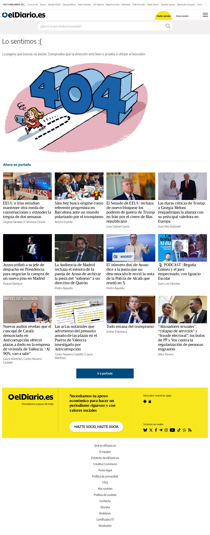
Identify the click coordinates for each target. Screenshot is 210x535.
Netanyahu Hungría (186, 4)
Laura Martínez (12, 359)
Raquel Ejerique (12, 283)
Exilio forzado (139, 4)
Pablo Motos (153, 4)
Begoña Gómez (113, 4)
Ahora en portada (17, 165)
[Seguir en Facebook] (156, 430)
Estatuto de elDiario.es (105, 458)
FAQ (105, 482)
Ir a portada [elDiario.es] (105, 373)
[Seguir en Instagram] (166, 430)
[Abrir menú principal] (205, 15)
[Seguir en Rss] (190, 430)
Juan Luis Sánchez (169, 283)
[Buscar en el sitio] (100, 26)
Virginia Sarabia (12, 222)
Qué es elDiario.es (105, 445)
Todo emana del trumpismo (130, 327)
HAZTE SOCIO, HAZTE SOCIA (96, 427)
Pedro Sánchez (84, 4)
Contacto (105, 501)
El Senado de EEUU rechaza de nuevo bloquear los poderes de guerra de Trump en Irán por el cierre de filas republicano (130, 212)
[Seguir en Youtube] (172, 430)
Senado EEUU (54, 4)
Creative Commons (105, 464)
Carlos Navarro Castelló (69, 354)
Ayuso (43, 4)
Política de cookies (105, 495)
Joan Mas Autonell (169, 226)
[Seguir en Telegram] (160, 430)
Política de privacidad (105, 476)
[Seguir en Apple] (149, 401)
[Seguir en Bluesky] (145, 430)
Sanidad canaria (168, 4)
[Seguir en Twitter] (151, 430)
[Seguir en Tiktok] (179, 430)
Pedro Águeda (64, 288)
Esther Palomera (116, 331)
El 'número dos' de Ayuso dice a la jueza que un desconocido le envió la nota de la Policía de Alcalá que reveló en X (130, 274)
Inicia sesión (182, 16)
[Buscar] (168, 26)
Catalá (199, 4)
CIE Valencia (98, 4)
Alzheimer (126, 4)
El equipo (105, 451)
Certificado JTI (105, 519)
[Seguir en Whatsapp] (184, 430)
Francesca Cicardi (34, 222)
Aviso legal (105, 470)
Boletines (105, 513)
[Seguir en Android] (144, 401)
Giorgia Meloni (69, 4)
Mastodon (105, 525)
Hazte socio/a (163, 16)
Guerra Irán (32, 4)
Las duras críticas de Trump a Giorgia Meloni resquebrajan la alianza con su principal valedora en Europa (181, 212)
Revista (105, 507)
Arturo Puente (64, 222)
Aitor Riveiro (165, 354)
